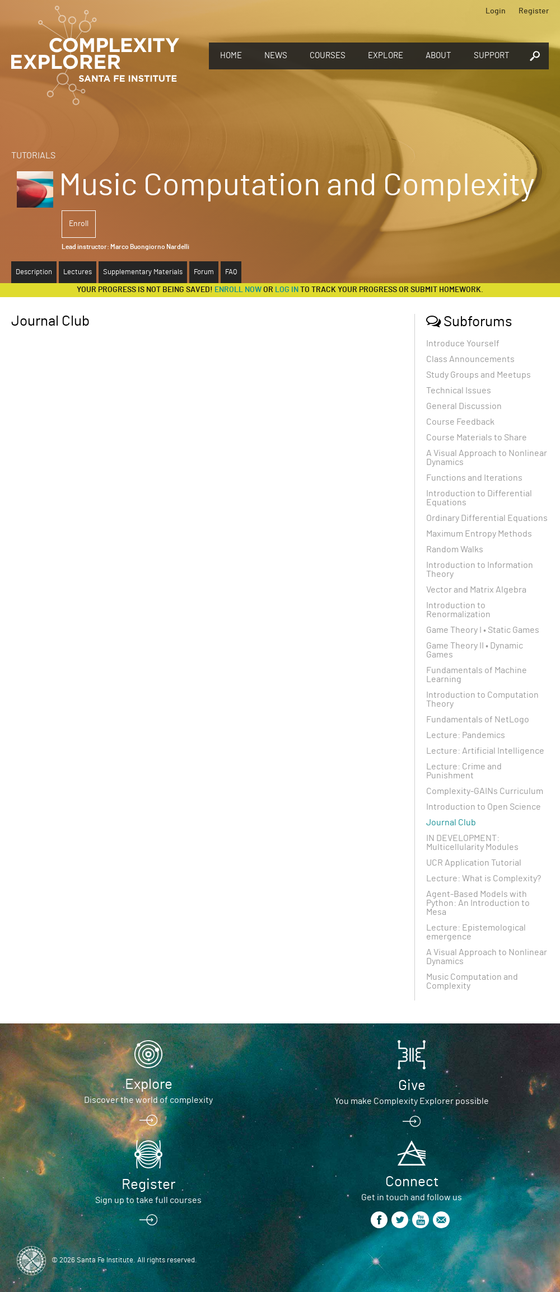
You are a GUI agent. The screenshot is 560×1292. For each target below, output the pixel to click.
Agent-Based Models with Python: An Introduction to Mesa (478, 903)
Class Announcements (470, 359)
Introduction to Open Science (483, 806)
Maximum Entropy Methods (479, 533)
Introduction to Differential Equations (479, 498)
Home (231, 55)
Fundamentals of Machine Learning (476, 675)
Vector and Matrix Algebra (476, 589)
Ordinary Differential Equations (487, 518)
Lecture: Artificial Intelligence (485, 750)
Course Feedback (460, 421)
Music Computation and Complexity (472, 981)
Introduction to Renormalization (458, 610)
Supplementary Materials (143, 272)
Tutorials (33, 155)
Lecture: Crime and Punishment (464, 771)
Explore (385, 55)
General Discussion (464, 406)
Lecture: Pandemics (465, 735)
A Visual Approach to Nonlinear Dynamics (486, 458)
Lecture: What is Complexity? (483, 878)
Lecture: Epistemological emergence (476, 932)
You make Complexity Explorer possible (411, 1101)
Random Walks (454, 549)
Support (492, 55)
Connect (411, 1181)
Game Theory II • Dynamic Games (474, 650)
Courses (328, 55)
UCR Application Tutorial (473, 862)
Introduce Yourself (463, 343)
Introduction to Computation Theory (482, 699)
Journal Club (451, 822)
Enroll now (238, 290)
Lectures (77, 272)
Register (534, 11)
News (275, 55)
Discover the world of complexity (148, 1100)
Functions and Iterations (474, 477)
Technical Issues (458, 390)
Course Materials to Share (476, 437)
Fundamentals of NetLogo (477, 719)
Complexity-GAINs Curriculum (484, 791)
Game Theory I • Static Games (482, 630)
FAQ (231, 272)
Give (412, 1085)
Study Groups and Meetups (478, 374)
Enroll (78, 224)
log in (286, 290)
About (438, 55)
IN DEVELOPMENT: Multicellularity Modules (472, 843)
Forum (204, 272)
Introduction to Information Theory (479, 570)
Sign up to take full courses (148, 1200)
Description (34, 272)
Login (496, 11)
